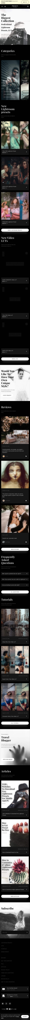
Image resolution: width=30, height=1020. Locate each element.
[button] (2, 7)
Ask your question (6, 960)
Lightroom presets (9, 91)
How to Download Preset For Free (10, 852)
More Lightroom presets (15, 230)
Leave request (7, 395)
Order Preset (5, 951)
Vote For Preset (7, 759)
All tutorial (15, 723)
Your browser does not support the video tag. (15, 257)
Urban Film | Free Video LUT (9, 642)
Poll (2, 963)
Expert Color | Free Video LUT (9, 679)
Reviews (3, 957)
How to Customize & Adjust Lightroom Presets (13, 889)
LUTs (2, 945)
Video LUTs (6, 94)
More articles (15, 896)
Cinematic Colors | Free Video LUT (10, 716)
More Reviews (15, 549)
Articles (3, 966)
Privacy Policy (5, 969)
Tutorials (4, 948)
